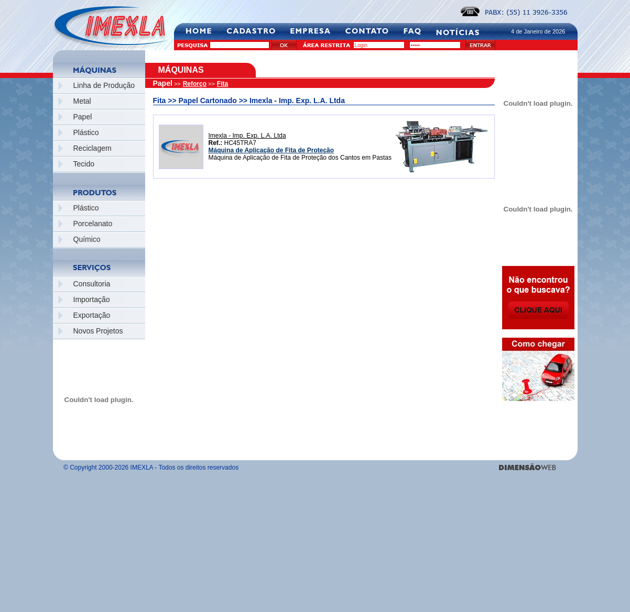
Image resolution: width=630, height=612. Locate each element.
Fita (222, 83)
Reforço (195, 83)
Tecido (83, 164)
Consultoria (92, 284)
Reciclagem (92, 148)
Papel (82, 117)
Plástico (86, 132)
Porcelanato (93, 223)
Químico (87, 239)
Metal (82, 101)
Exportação (92, 315)
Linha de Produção (104, 85)
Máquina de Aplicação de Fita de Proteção (271, 150)
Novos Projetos (98, 331)
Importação (91, 299)
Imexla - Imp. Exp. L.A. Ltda (247, 135)
